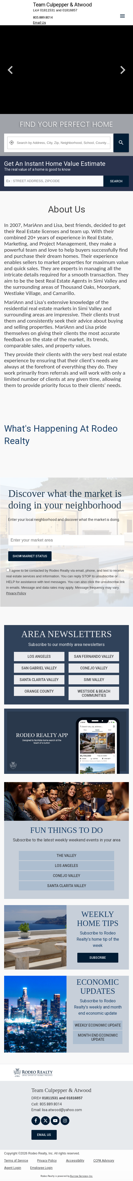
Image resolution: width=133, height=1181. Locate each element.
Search (116, 181)
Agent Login (12, 1168)
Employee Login (41, 1168)
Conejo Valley (93, 668)
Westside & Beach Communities (94, 693)
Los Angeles (39, 656)
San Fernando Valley (94, 656)
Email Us (44, 1134)
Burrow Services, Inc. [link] (81, 1176)
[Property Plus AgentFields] (58, 143)
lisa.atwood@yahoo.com (62, 1110)
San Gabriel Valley (39, 668)
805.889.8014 (43, 17)
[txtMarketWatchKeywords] (66, 540)
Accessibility (75, 1160)
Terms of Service (16, 1160)
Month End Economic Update (98, 1037)
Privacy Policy (47, 1160)
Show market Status (30, 556)
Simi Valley (94, 680)
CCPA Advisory (103, 1160)
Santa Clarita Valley (39, 680)
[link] (16, 593)
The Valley (66, 856)
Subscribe (98, 957)
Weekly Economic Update (98, 1025)
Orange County (39, 691)
